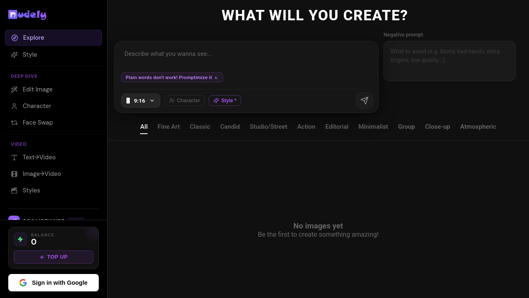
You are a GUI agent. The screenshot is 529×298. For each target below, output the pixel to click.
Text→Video (33, 157)
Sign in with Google (53, 282)
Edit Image (31, 89)
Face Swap (32, 122)
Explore (27, 37)
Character (31, 106)
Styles (25, 190)
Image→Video (36, 174)
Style (24, 54)
